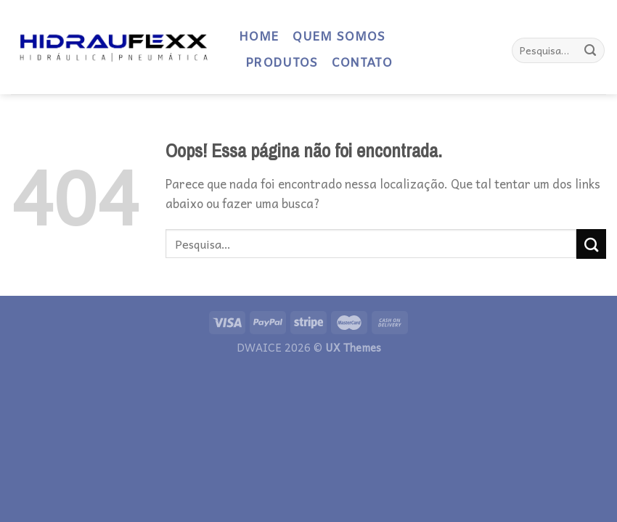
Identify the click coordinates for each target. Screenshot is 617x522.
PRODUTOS (281, 64)
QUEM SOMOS (338, 38)
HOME (259, 38)
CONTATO (361, 64)
